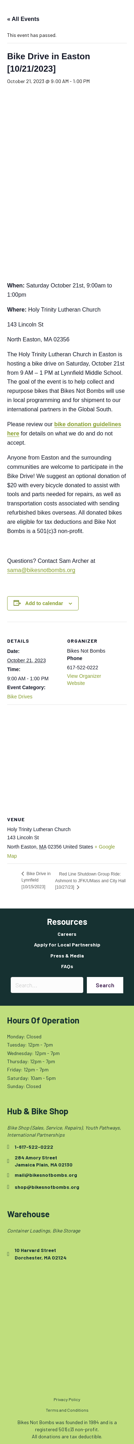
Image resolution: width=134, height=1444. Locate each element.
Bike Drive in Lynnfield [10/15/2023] (36, 880)
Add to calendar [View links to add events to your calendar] (44, 603)
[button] (105, 985)
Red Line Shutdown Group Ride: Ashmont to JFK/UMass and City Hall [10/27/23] (90, 881)
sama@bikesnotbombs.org (41, 570)
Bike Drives (20, 696)
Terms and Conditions (67, 1409)
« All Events (23, 19)
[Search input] (47, 985)
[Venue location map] (67, 755)
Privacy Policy (67, 1399)
